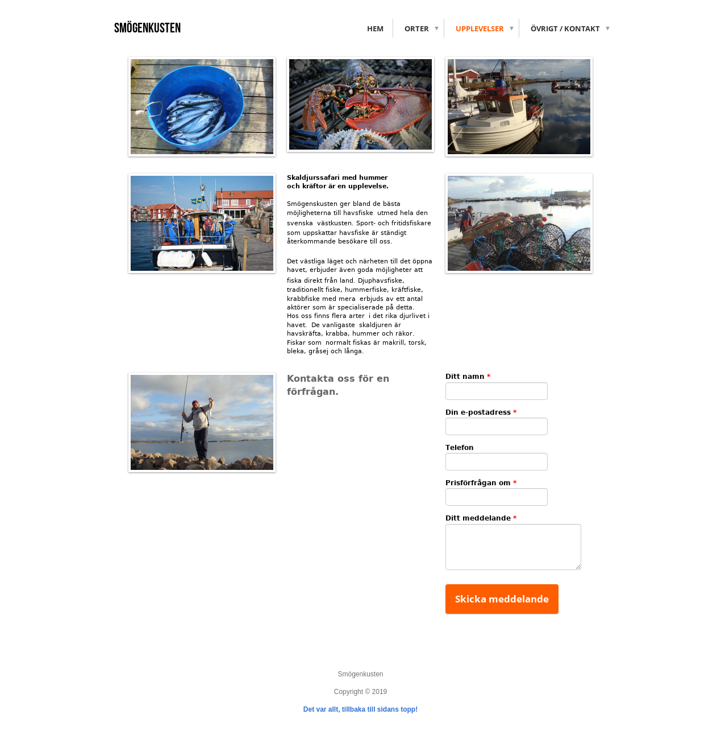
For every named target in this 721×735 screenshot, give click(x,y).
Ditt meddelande (480, 518)
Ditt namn (467, 377)
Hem (375, 28)
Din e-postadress (480, 412)
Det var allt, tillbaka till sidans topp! (360, 709)
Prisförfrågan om (480, 483)
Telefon (459, 448)
